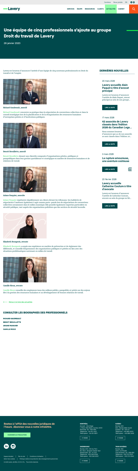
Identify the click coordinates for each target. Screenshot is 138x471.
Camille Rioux (9, 290)
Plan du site (21, 456)
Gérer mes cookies (9, 459)
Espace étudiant (8, 456)
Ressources (90, 9)
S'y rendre (85, 438)
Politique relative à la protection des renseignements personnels (39, 459)
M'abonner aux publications (17, 435)
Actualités (110, 9)
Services (70, 9)
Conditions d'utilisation (36, 456)
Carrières (107, 2)
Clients (100, 9)
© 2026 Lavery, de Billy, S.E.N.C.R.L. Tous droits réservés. (21, 462)
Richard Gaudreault (11, 112)
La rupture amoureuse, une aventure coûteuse (115, 160)
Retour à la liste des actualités (17, 302)
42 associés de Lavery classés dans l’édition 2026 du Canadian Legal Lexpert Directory (116, 124)
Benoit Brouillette (11, 156)
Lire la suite (110, 107)
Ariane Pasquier (10, 200)
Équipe (79, 9)
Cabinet (121, 9)
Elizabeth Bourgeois (11, 246)
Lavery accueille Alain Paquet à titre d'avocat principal (115, 88)
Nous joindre (118, 2)
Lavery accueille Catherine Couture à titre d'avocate (116, 186)
